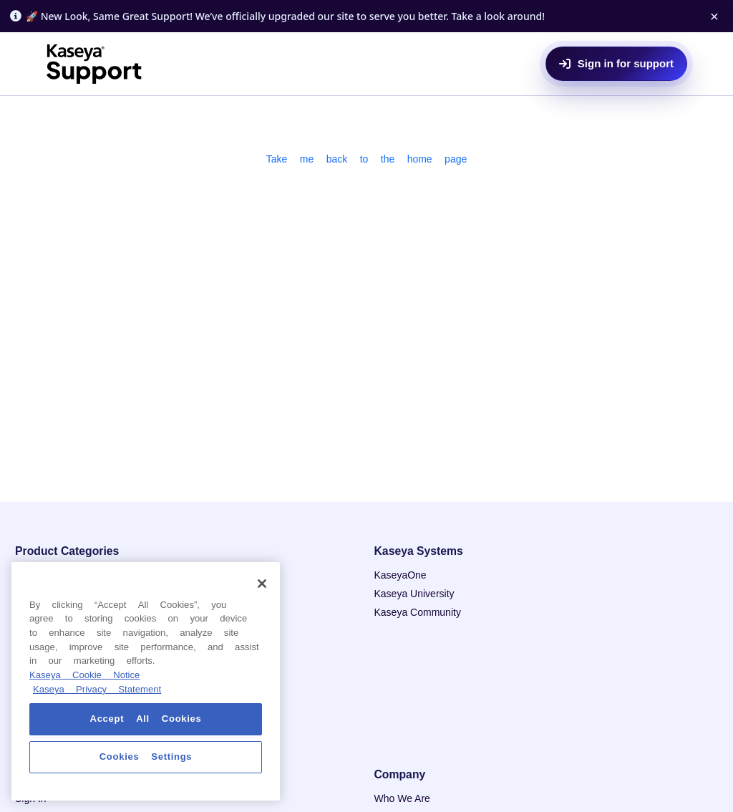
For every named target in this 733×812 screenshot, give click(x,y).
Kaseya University (414, 593)
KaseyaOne (400, 575)
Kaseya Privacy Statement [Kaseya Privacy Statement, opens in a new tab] (97, 689)
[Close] (262, 583)
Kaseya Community (417, 612)
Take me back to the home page (366, 159)
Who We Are (402, 798)
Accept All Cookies (146, 718)
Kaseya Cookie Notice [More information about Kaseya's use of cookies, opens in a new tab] (84, 675)
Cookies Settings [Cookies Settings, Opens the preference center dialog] (146, 756)
